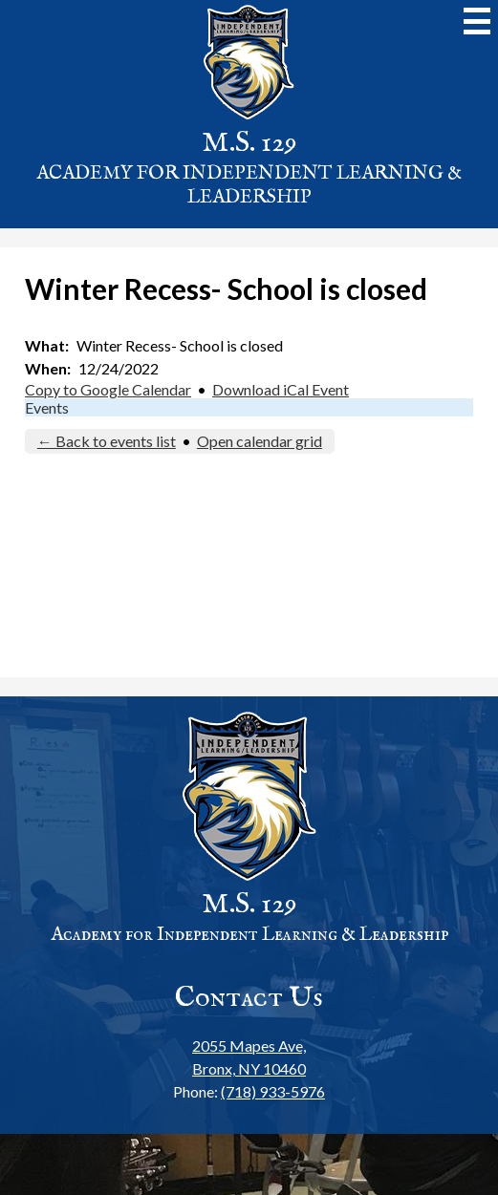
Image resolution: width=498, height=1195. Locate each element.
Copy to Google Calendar (108, 389)
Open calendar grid (259, 441)
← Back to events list (106, 441)
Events (47, 407)
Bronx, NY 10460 (249, 1056)
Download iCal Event (280, 389)
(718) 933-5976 (273, 1091)
